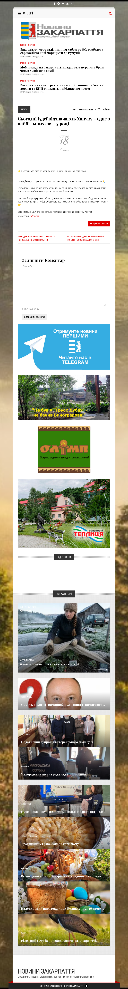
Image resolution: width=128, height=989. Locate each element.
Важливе (24, 869)
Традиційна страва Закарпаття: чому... (51, 844)
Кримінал (25, 767)
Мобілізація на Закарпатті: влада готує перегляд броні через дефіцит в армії (62, 69)
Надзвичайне (26, 804)
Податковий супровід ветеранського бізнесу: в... (58, 742)
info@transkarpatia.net (83, 976)
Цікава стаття (99, 224)
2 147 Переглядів (83, 109)
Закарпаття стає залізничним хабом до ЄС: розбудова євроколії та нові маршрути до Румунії (61, 51)
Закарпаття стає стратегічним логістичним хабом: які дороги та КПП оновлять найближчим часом (62, 87)
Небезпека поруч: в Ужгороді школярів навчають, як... (63, 812)
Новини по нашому (29, 836)
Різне (23, 933)
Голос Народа (26, 697)
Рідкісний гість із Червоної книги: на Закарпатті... (60, 941)
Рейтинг (104, 109)
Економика (25, 734)
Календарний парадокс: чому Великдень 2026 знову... (62, 908)
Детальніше (99, 669)
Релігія (35, 216)
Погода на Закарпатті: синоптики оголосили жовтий (49, 664)
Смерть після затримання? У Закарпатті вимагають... (63, 705)
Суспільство (27, 660)
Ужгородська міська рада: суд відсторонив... (55, 774)
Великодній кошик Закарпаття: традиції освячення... (62, 876)
